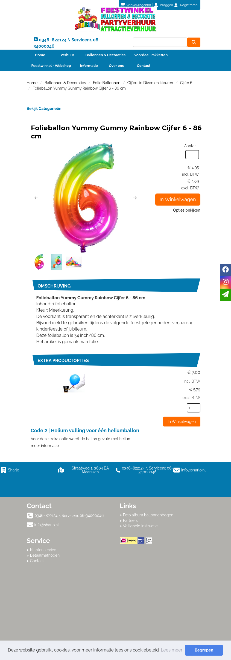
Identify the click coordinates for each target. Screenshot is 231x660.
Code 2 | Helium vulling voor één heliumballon (85, 430)
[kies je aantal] (193, 408)
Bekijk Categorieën (113, 108)
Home (40, 55)
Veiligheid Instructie (140, 526)
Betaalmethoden (45, 555)
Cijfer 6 (186, 83)
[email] (225, 295)
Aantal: (190, 146)
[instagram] (225, 282)
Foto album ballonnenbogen (148, 515)
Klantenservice (43, 550)
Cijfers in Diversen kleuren (150, 83)
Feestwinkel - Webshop (51, 66)
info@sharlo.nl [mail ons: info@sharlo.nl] (46, 525)
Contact (143, 66)
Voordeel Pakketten (151, 55)
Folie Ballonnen (106, 83)
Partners (130, 520)
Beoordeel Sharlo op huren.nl (162, 574)
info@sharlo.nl (193, 470)
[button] (36, 197)
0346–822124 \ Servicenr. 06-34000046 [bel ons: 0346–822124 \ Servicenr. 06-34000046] (69, 515)
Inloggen (166, 5)
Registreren (189, 5)
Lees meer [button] (171, 650)
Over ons (116, 66)
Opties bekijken (186, 210)
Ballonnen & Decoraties (105, 55)
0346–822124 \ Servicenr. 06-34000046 (144, 470)
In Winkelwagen (178, 199)
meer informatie (45, 445)
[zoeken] (193, 42)
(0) (136, 5)
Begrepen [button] (204, 650)
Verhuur (67, 55)
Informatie (89, 66)
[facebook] (225, 270)
